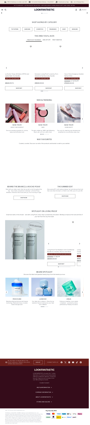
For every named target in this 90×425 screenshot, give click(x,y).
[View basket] (83, 9)
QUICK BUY (19, 120)
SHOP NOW (10, 33)
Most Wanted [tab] (57, 72)
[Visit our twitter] (65, 381)
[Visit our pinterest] (81, 381)
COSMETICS (39, 61)
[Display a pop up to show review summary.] (78, 113)
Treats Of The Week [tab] (34, 72)
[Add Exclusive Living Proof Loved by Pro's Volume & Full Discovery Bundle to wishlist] (60, 79)
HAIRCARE (27, 61)
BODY (64, 61)
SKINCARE (75, 61)
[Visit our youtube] (73, 381)
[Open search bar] (5, 10)
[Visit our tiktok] (77, 381)
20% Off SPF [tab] (47, 72)
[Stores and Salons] (44, 421)
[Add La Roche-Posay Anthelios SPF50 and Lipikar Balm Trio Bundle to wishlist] (31, 79)
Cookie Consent (44, 402)
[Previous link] (6, 155)
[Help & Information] (44, 407)
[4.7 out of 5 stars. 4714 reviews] (70, 113)
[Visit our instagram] (69, 381)
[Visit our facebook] (61, 381)
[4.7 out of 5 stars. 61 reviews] (52, 324)
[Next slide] (87, 27)
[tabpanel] (44, 100)
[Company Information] (44, 411)
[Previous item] (6, 100)
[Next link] (82, 155)
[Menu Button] (2, 10)
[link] (76, 9)
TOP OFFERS (14, 61)
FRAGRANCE (53, 61)
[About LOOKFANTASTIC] (44, 416)
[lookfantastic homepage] (44, 10)
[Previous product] (48, 310)
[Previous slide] (2, 27)
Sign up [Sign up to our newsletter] (38, 381)
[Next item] (82, 100)
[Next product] (79, 310)
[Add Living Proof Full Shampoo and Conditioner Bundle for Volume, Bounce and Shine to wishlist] (73, 289)
